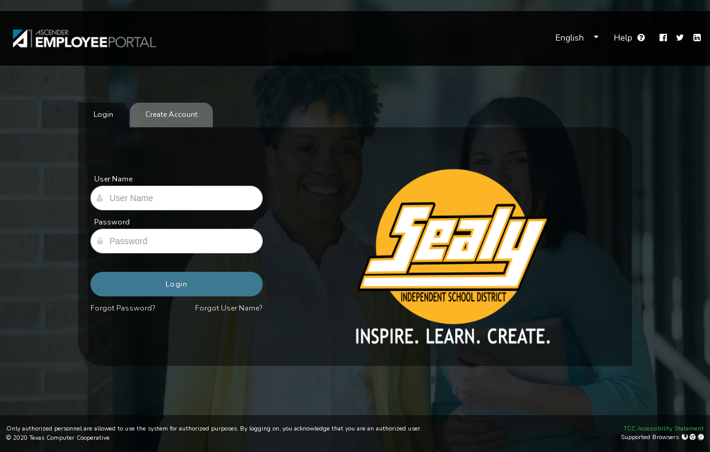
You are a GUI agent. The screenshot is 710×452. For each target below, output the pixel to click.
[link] (78, 38)
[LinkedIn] (697, 38)
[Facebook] (663, 38)
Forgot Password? (123, 308)
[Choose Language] (577, 38)
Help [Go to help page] (629, 38)
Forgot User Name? (229, 308)
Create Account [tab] (171, 114)
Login (177, 284)
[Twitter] (680, 38)
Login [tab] (103, 114)
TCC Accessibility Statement (664, 428)
